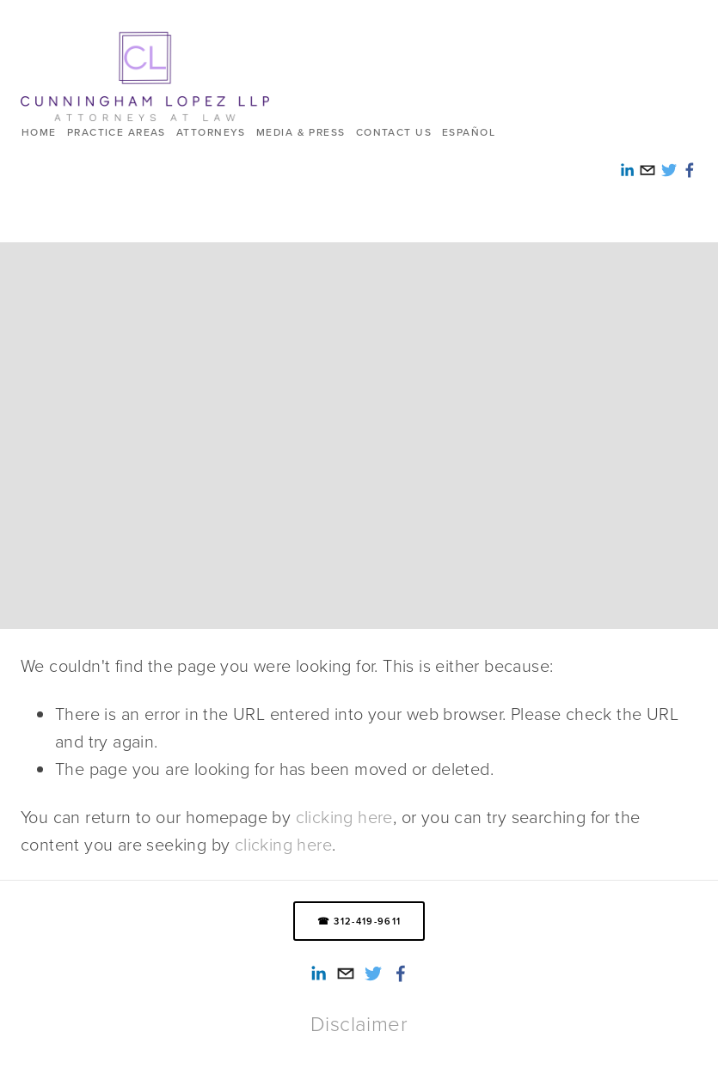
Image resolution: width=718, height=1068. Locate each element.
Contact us (394, 132)
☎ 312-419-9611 (359, 921)
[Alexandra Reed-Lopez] (318, 973)
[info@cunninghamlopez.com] (345, 973)
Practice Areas (116, 132)
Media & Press (301, 132)
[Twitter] (373, 973)
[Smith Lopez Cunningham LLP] (400, 973)
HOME (39, 132)
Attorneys (211, 132)
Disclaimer (359, 1023)
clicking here (344, 816)
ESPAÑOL (468, 132)
